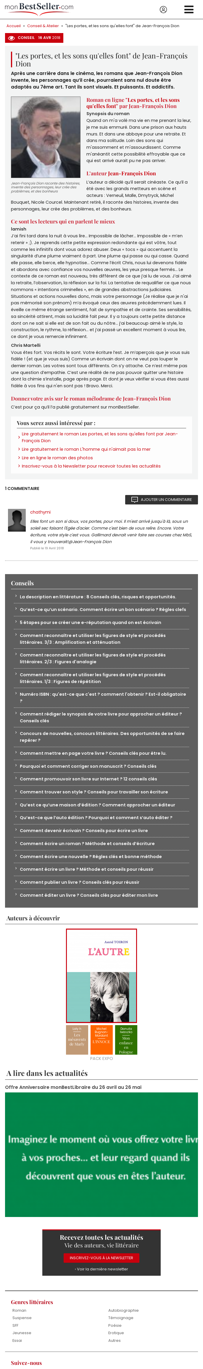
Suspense (22, 1325)
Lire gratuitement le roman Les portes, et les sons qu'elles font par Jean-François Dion (100, 441)
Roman (19, 1318)
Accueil (14, 26)
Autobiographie (123, 1318)
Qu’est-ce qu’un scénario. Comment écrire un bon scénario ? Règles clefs (103, 614)
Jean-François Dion (132, 174)
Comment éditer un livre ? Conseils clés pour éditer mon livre (89, 902)
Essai (17, 1348)
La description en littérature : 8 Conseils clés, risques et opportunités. (98, 602)
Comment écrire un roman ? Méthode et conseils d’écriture (87, 850)
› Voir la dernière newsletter (101, 1276)
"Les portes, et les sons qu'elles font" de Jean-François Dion (122, 26)
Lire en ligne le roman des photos (57, 462)
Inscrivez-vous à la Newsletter (101, 1265)
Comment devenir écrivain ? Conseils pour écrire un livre (84, 837)
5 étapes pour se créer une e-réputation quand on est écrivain (90, 627)
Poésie (115, 1333)
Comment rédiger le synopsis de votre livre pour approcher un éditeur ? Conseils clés (101, 723)
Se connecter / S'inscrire (163, 9)
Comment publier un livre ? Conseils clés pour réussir (80, 889)
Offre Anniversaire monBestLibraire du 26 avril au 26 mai (73, 1095)
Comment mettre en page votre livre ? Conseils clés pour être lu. (93, 759)
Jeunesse (21, 1340)
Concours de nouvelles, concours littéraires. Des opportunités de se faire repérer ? (102, 743)
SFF (15, 1333)
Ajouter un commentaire (166, 504)
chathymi (40, 516)
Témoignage (120, 1325)
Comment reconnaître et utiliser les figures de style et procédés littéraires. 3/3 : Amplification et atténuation (93, 644)
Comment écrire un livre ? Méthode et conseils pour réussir (87, 876)
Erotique (116, 1340)
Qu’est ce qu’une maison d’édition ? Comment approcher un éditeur (97, 811)
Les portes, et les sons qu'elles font (133, 103)
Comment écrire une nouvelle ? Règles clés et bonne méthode (91, 863)
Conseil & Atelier (43, 26)
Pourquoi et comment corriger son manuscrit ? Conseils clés (88, 772)
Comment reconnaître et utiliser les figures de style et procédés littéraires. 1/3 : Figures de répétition (93, 683)
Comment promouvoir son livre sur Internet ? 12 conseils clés (88, 785)
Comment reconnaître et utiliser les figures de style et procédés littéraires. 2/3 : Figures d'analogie (93, 663)
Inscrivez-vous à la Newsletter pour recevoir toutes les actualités (91, 470)
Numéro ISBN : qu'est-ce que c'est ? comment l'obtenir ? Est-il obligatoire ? (103, 703)
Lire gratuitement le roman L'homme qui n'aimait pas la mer (86, 453)
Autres (114, 1348)
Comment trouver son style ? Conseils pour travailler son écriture (94, 798)
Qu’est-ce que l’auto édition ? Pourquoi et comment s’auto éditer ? (96, 824)
